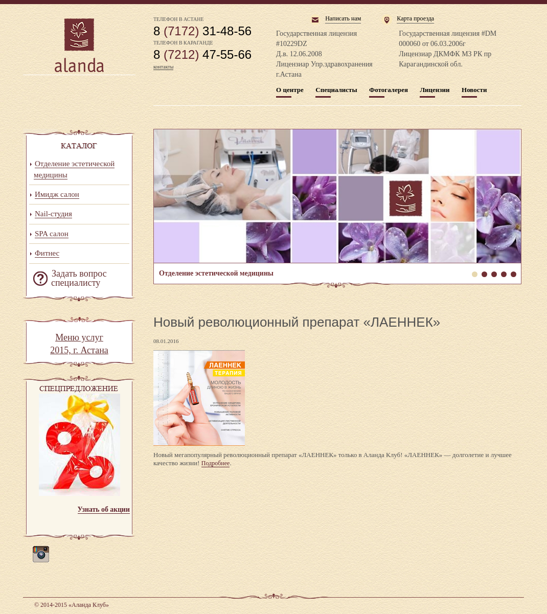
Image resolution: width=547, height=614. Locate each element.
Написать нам (343, 18)
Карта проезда (415, 18)
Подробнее (215, 463)
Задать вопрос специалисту (79, 278)
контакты (163, 67)
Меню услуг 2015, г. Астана (79, 344)
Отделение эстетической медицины (337, 196)
